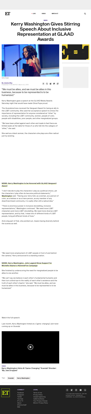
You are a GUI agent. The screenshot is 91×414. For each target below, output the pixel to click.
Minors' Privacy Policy (40, 403)
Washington (7, 196)
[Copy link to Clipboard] (57, 84)
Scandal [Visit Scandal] (11, 378)
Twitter (19, 397)
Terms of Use (37, 393)
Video (44, 14)
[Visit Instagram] (76, 390)
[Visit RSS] (85, 390)
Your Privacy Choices (40, 401)
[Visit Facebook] (67, 390)
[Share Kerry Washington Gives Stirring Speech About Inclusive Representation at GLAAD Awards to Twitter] (46, 84)
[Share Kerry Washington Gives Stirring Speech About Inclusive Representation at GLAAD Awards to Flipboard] (54, 84)
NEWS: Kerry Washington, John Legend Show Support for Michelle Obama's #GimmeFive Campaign (27, 264)
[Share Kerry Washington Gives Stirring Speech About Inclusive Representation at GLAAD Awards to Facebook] (43, 84)
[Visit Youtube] (80, 390)
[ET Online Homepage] (7, 14)
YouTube (20, 399)
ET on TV (20, 401)
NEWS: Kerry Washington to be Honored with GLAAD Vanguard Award (29, 184)
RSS (18, 407)
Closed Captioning (39, 397)
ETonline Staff (21, 405)
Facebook (20, 393)
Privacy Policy (38, 395)
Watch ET (55, 14)
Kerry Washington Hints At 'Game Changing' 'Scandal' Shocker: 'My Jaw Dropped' (29, 369)
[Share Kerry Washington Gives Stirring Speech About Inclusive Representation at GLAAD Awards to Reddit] (50, 84)
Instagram (20, 395)
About (19, 403)
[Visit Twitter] (71, 390)
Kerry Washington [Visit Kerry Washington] (23, 378)
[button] (30, 347)
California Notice (38, 399)
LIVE (34, 14)
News (45, 20)
